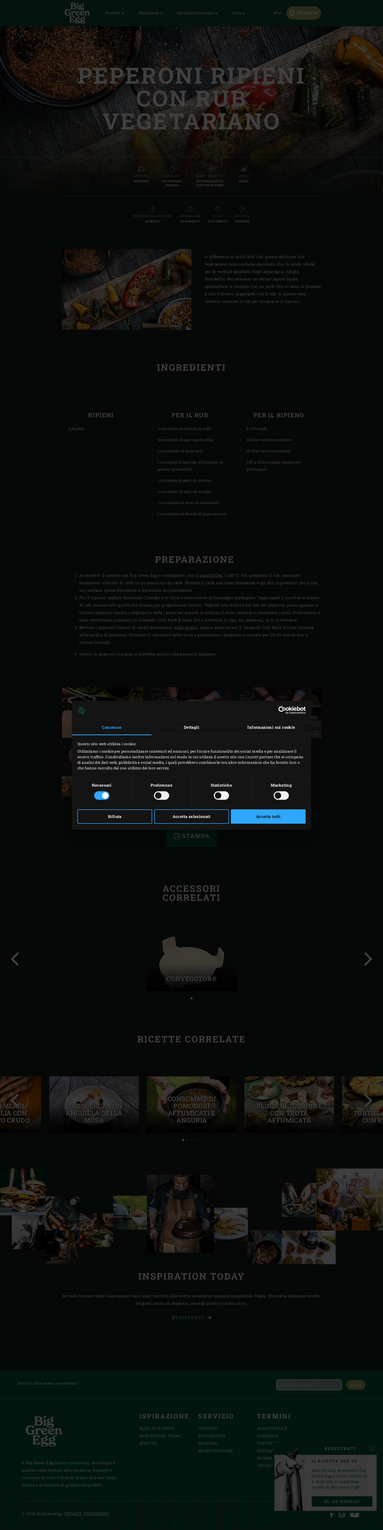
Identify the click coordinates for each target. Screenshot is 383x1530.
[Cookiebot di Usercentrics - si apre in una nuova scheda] (282, 710)
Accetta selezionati (192, 816)
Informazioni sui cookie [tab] (271, 727)
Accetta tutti (268, 816)
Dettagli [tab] (191, 727)
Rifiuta (115, 816)
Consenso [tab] (111, 727)
